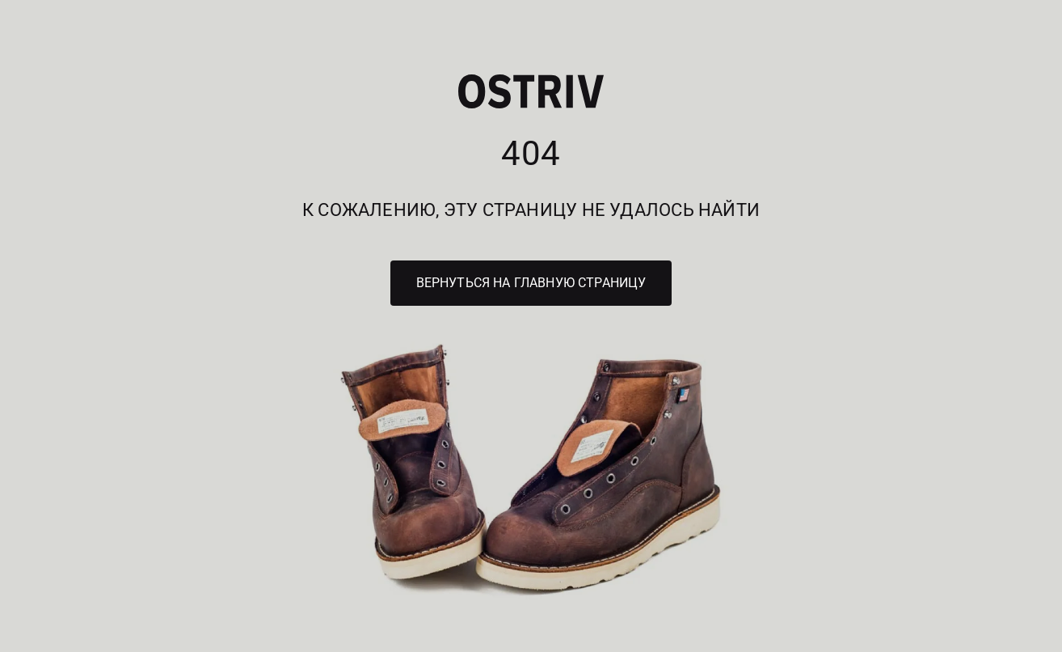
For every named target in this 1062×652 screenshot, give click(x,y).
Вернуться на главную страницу (531, 282)
